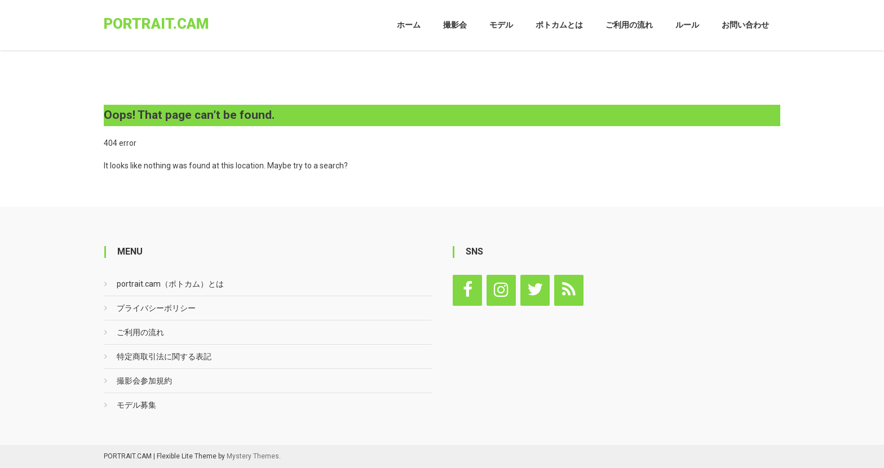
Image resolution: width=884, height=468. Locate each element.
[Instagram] (501, 290)
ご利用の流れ (629, 24)
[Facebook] (467, 290)
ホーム (409, 24)
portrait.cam (156, 23)
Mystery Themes (253, 456)
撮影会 (455, 24)
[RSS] (569, 290)
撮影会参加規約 (144, 380)
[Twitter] (535, 290)
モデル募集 (136, 404)
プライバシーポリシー (156, 308)
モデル (501, 24)
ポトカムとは (559, 24)
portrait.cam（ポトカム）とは (170, 283)
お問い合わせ (745, 24)
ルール (687, 24)
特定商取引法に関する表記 (164, 356)
